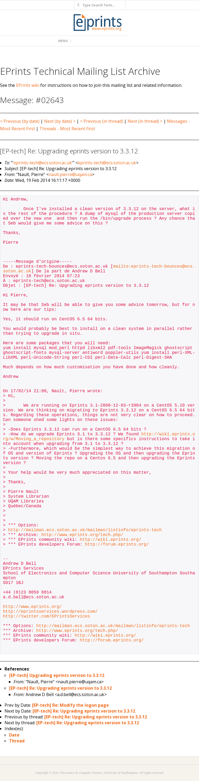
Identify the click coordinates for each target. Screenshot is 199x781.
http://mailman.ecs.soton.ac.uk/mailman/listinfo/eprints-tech (85, 530)
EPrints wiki (27, 85)
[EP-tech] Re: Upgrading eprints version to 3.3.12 (60, 688)
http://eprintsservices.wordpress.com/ (50, 611)
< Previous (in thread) (101, 121)
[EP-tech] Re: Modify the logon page (70, 705)
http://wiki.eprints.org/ (110, 539)
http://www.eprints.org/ (32, 606)
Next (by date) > (59, 121)
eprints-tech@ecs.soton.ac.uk (43, 163)
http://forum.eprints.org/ (117, 544)
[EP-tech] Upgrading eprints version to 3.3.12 (56, 675)
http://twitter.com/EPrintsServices (46, 616)
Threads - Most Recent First (67, 129)
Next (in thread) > (145, 121)
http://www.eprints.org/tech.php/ (82, 535)
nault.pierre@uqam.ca (70, 174)
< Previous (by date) (19, 121)
